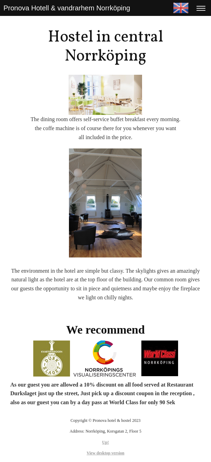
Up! (105, 442)
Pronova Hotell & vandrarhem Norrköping (66, 8)
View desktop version (105, 453)
